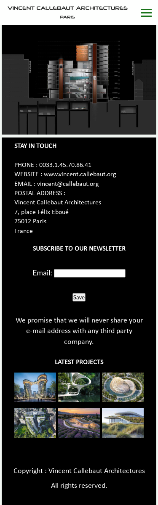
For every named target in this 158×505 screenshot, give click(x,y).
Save (79, 297)
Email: (42, 272)
